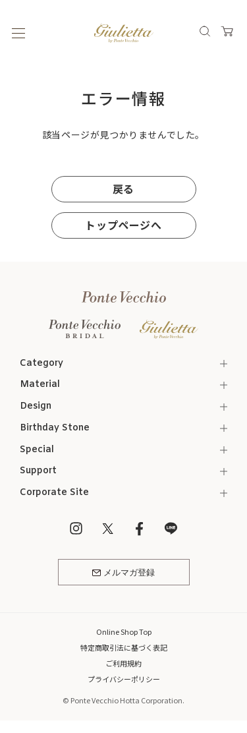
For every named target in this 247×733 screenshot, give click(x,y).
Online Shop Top (123, 631)
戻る (123, 188)
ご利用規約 (123, 663)
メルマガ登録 (123, 573)
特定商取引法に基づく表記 (123, 647)
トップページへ (123, 225)
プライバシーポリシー (124, 679)
